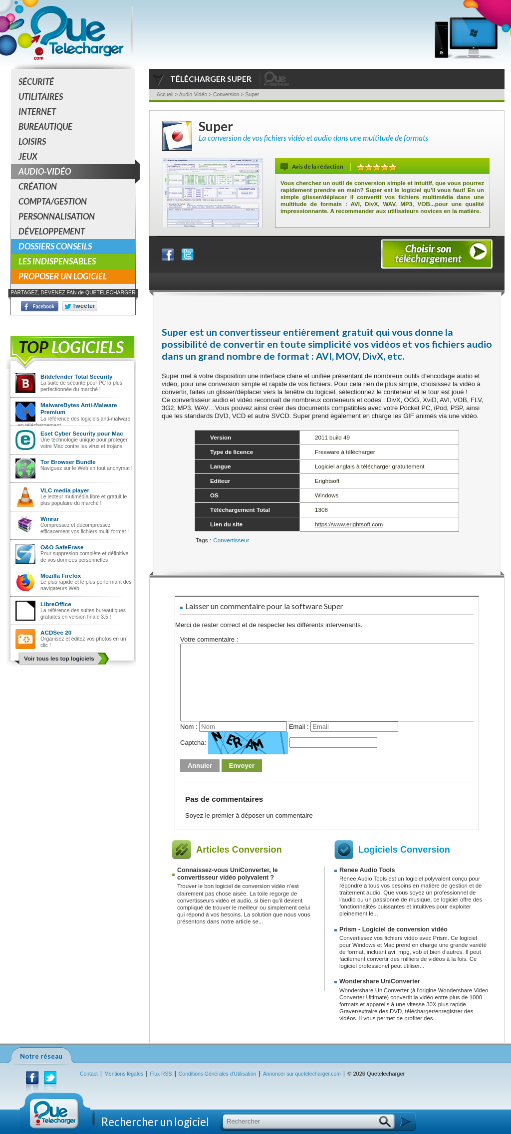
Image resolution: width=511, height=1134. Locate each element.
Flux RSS (161, 1074)
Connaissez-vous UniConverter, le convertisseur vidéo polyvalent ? (227, 874)
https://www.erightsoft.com (349, 524)
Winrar (49, 518)
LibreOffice (55, 604)
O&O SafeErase (61, 547)
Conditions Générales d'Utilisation (217, 1074)
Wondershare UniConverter (379, 981)
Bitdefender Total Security (76, 376)
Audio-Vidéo (76, 171)
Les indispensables (57, 261)
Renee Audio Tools (367, 870)
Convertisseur (231, 540)
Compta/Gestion (52, 201)
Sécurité (36, 81)
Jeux (27, 156)
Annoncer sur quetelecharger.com (302, 1074)
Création (37, 186)
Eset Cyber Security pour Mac (81, 433)
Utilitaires (40, 96)
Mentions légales (123, 1074)
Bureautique (45, 126)
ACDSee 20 (55, 632)
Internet (37, 111)
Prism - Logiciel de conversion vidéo (393, 929)
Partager (174, 252)
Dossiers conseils (55, 246)
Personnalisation (56, 216)
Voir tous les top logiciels (59, 658)
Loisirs (32, 141)
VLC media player (64, 490)
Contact (89, 1074)
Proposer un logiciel (62, 276)
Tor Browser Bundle (68, 461)
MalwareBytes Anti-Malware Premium (78, 408)
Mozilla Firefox (60, 575)
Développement (51, 231)
